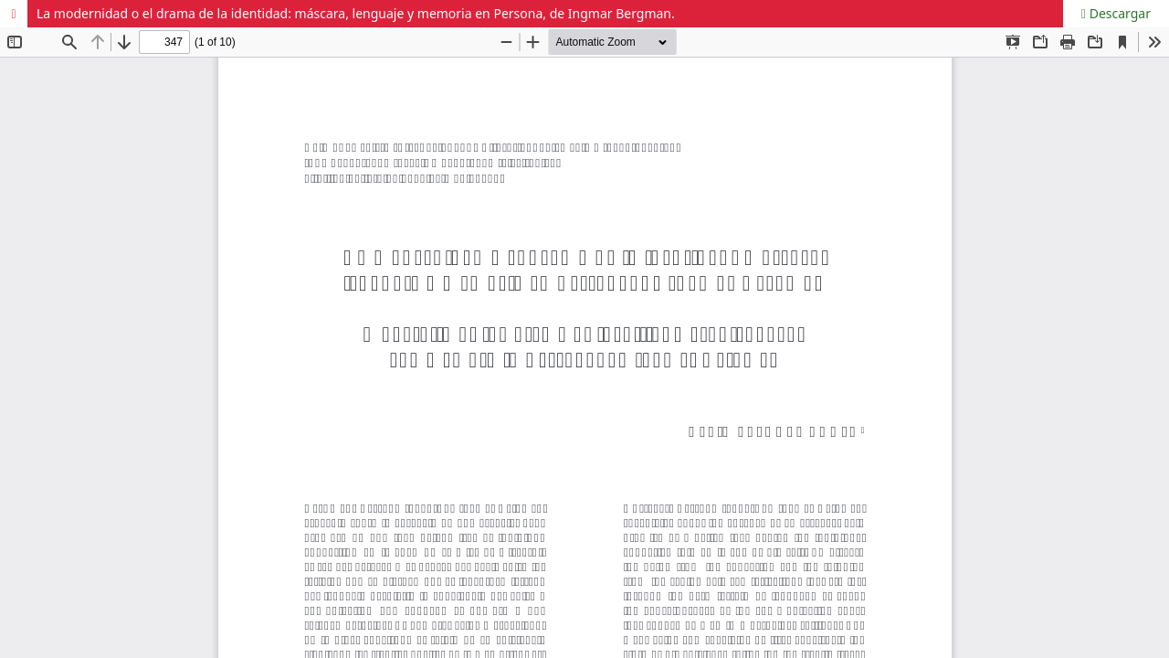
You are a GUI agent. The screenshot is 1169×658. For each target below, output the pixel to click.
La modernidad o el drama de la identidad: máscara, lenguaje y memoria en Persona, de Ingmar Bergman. (356, 13)
